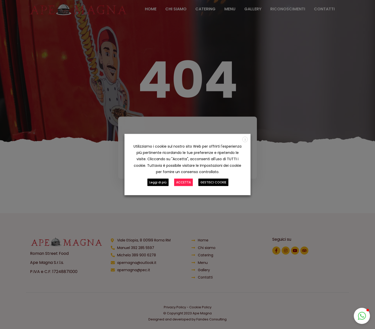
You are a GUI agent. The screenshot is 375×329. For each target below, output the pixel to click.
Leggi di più (158, 182)
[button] (362, 316)
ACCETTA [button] (183, 182)
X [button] (245, 140)
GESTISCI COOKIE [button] (213, 182)
